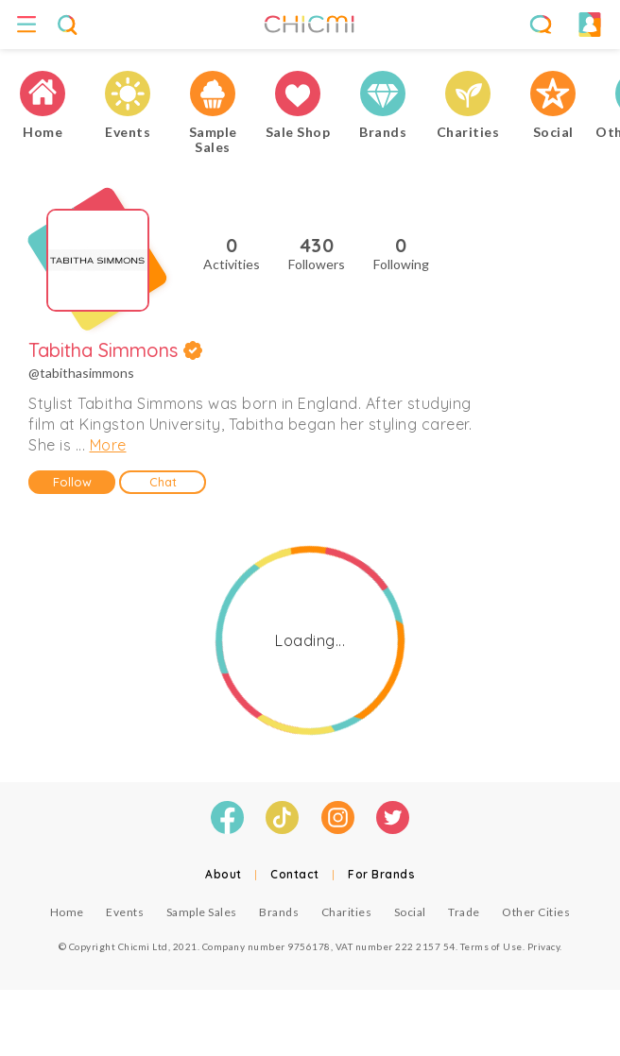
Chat (163, 481)
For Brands (381, 874)
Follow (72, 481)
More (108, 444)
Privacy (543, 946)
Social (410, 912)
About (223, 874)
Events (125, 912)
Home (67, 912)
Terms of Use (491, 946)
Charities (346, 912)
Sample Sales (201, 912)
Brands (279, 912)
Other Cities (536, 912)
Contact (294, 874)
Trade (464, 912)
